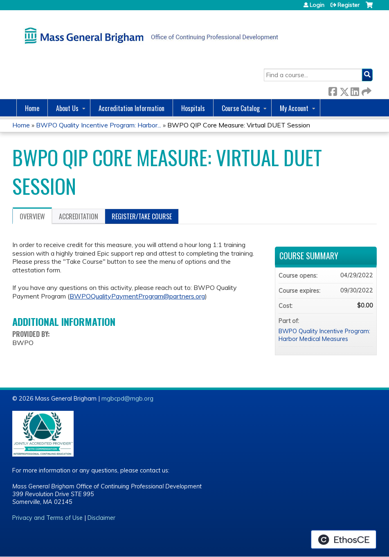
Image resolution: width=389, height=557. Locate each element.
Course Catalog (241, 108)
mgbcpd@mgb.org (127, 398)
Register (348, 5)
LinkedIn (355, 90)
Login (317, 5)
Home (32, 108)
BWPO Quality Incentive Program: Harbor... (98, 125)
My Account (294, 108)
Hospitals (193, 108)
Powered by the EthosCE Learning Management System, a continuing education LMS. (343, 539)
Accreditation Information (131, 108)
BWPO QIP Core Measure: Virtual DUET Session (238, 125)
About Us (67, 108)
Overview (32, 216)
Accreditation (78, 216)
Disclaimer (101, 517)
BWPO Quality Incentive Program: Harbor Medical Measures (324, 335)
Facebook (332, 90)
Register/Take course (142, 216)
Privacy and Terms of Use (47, 517)
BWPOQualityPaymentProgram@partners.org (137, 296)
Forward (366, 90)
